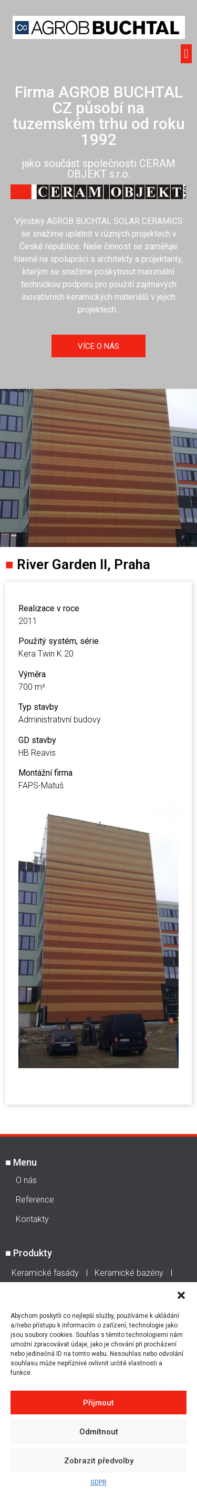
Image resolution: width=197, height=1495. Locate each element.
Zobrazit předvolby (98, 1460)
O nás (26, 1180)
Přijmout (98, 1403)
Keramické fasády (45, 1273)
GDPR (98, 1482)
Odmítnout (98, 1432)
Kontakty (32, 1219)
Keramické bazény (129, 1273)
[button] (181, 1295)
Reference (35, 1200)
